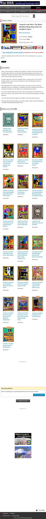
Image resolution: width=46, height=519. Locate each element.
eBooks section (23, 400)
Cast (7, 11)
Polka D (30, 36)
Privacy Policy (15, 515)
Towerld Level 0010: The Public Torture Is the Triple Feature (8, 253)
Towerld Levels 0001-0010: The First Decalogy (37, 222)
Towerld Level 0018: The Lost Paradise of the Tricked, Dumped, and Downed (8, 163)
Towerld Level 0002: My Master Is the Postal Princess (37, 314)
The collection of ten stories (13, 52)
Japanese (5, 513)
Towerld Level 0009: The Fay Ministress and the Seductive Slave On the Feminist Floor (22, 255)
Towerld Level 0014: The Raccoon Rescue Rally (22, 192)
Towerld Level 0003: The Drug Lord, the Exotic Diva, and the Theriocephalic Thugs (22, 316)
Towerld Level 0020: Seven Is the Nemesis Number (22, 130)
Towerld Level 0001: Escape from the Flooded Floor (8, 345)
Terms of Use (6, 515)
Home (7, 7)
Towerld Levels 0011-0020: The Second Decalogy (7, 130)
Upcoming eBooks (39, 395)
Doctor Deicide (25, 32)
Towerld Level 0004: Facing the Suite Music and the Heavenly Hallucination (8, 316)
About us (23, 11)
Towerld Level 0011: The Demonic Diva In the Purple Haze (22, 222)
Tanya (28, 39)
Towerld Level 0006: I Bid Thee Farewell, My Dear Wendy (22, 284)
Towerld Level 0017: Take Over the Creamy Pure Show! (22, 161)
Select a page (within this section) (23, 16)
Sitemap (13, 513)
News (23, 7)
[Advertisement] (23, 373)
